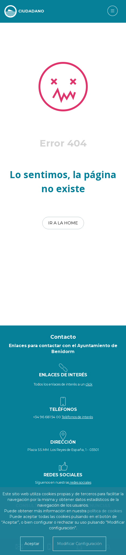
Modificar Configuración (79, 543)
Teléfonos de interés (77, 417)
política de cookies (105, 511)
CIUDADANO (31, 11)
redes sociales (80, 482)
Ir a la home (63, 222)
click (89, 384)
